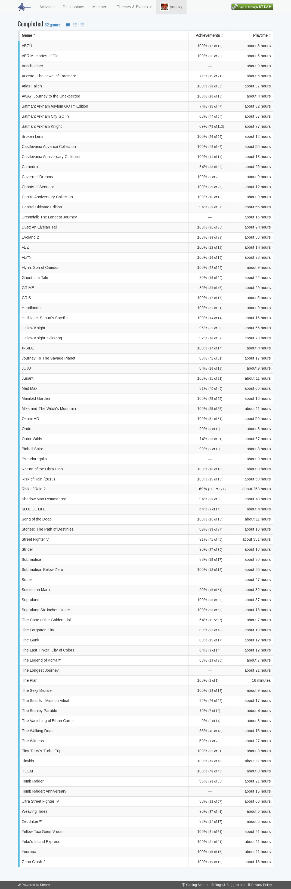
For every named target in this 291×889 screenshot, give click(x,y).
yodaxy (171, 6)
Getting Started (197, 885)
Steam (45, 885)
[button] (164, 6)
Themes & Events (134, 7)
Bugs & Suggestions (230, 885)
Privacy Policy (261, 885)
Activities (47, 7)
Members (100, 7)
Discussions (73, 7)
